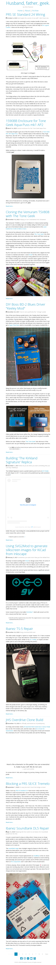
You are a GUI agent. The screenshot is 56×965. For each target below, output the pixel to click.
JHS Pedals (45, 471)
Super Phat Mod (14, 325)
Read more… (9, 206)
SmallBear (37, 856)
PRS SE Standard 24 (22, 790)
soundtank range (14, 848)
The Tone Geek (39, 234)
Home (20, 10)
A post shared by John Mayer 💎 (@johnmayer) (28, 527)
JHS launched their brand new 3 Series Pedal (36, 727)
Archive (35, 10)
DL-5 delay (33, 639)
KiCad (30, 255)
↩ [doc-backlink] (20, 449)
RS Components (16, 861)
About (27, 10)
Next (46, 954)
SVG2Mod (29, 612)
